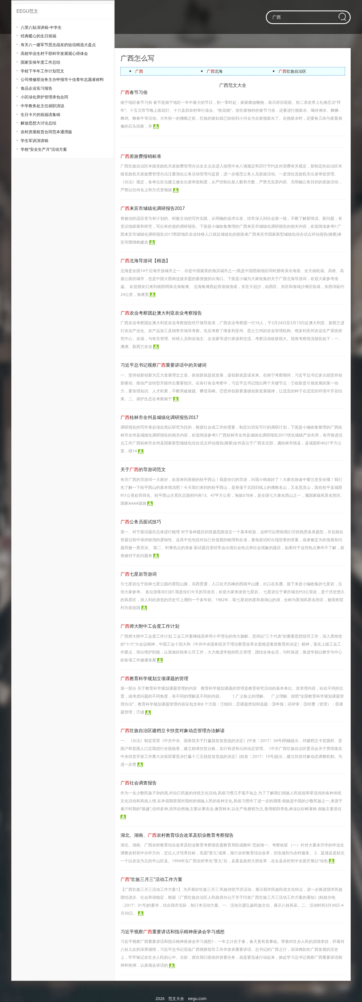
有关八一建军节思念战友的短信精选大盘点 (58, 44)
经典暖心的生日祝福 (38, 35)
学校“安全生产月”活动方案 (44, 149)
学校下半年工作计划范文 (42, 71)
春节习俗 (134, 92)
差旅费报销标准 (140, 156)
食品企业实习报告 (36, 88)
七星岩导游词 (138, 574)
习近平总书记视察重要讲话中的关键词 (163, 365)
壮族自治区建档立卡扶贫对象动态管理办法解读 (172, 730)
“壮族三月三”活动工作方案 (151, 879)
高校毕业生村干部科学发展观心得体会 (54, 53)
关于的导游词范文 (143, 469)
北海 (215, 71)
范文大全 (176, 998)
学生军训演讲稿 (34, 140)
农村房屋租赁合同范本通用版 (46, 131)
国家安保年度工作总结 (40, 62)
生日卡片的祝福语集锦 (40, 114)
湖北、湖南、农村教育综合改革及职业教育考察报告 (177, 835)
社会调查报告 (138, 782)
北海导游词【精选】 (145, 260)
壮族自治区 (292, 71)
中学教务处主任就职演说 (42, 105)
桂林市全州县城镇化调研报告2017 (159, 417)
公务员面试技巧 (140, 521)
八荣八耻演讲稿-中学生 (41, 27)
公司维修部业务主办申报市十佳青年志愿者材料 (62, 79)
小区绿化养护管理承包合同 (44, 97)
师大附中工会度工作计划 (149, 626)
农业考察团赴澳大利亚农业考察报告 (161, 313)
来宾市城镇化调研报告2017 (152, 208)
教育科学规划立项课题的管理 (154, 678)
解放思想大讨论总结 (38, 123)
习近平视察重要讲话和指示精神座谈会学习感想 (172, 931)
